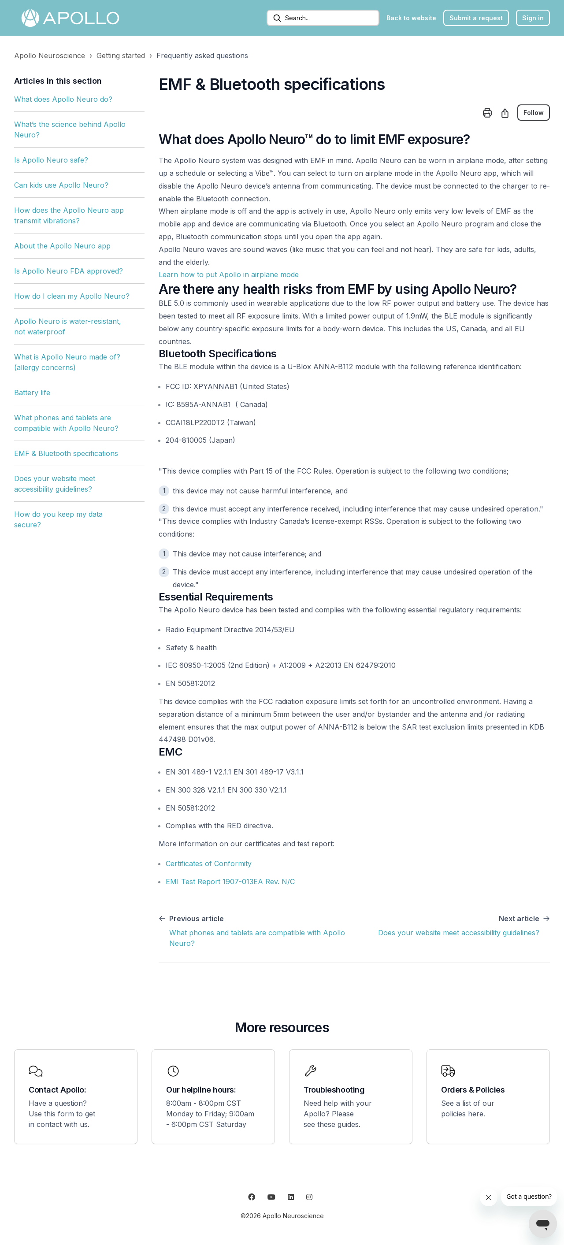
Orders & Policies (473, 1089)
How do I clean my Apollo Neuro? (72, 296)
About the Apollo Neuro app (62, 245)
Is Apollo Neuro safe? (51, 160)
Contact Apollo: (57, 1089)
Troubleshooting (334, 1089)
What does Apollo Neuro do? (63, 99)
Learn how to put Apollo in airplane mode (229, 274)
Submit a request (476, 18)
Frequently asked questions (202, 55)
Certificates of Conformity (209, 863)
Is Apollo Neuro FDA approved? (68, 271)
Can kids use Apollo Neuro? (61, 185)
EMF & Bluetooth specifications (66, 453)
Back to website (411, 18)
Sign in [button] (533, 18)
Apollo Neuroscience (49, 55)
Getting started (120, 55)
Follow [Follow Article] (533, 112)
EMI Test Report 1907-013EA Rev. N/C (230, 881)
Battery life (32, 392)
